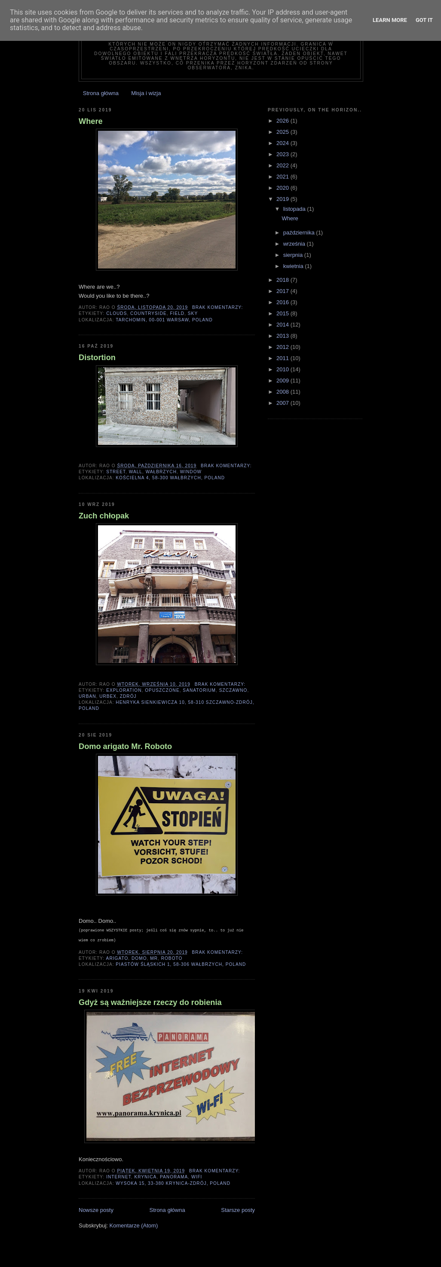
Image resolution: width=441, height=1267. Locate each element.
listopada (295, 209)
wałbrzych (161, 471)
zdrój (128, 696)
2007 (283, 403)
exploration (123, 690)
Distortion (97, 357)
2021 (283, 176)
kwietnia (294, 266)
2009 (283, 380)
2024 (283, 143)
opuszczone (162, 690)
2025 (283, 132)
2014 (283, 324)
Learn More (390, 20)
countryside (148, 313)
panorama (174, 1177)
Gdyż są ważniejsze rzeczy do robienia (150, 1002)
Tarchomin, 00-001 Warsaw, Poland (164, 320)
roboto (172, 958)
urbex (107, 696)
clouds (116, 313)
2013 (283, 336)
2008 (283, 391)
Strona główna (101, 93)
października (299, 232)
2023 (283, 154)
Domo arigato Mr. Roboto (125, 746)
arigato (117, 958)
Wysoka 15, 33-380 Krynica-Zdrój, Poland (173, 1183)
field (177, 313)
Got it (424, 20)
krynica (145, 1177)
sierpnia (293, 255)
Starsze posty (238, 1210)
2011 (283, 358)
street (116, 471)
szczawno (233, 690)
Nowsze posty (96, 1210)
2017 (283, 291)
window (191, 471)
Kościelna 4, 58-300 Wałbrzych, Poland (170, 477)
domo (139, 958)
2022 (283, 165)
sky (193, 313)
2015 (283, 313)
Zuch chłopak (104, 516)
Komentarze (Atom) (134, 1225)
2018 (283, 280)
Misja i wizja (146, 93)
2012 (283, 347)
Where (91, 121)
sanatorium (199, 690)
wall (135, 471)
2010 (283, 369)
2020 (283, 188)
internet (118, 1177)
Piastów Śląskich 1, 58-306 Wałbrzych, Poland (181, 964)
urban (87, 696)
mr (154, 958)
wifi (196, 1177)
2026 (283, 120)
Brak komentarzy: (218, 307)
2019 (283, 199)
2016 (283, 302)
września (295, 243)
